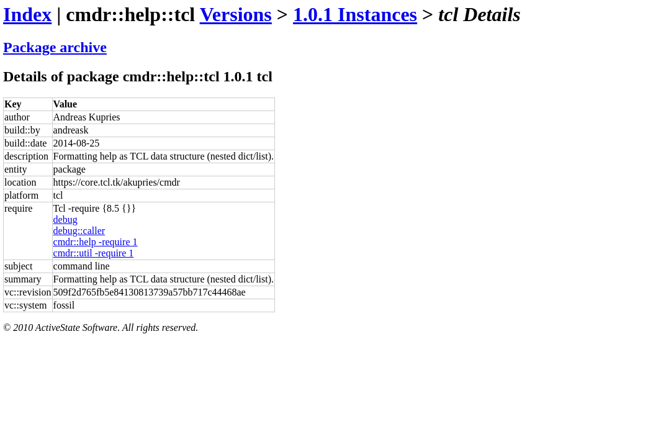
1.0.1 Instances (355, 14)
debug (65, 219)
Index (27, 14)
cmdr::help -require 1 (95, 242)
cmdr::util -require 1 (93, 253)
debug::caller (79, 230)
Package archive (55, 47)
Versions (236, 14)
